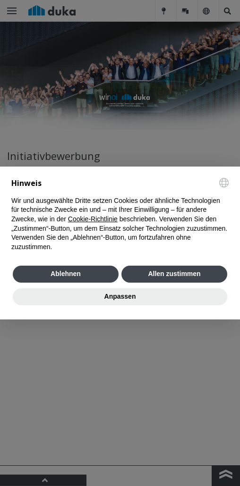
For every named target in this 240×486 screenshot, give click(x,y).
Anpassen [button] (120, 296)
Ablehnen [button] (66, 273)
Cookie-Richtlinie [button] (93, 219)
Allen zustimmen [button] (174, 273)
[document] (120, 215)
